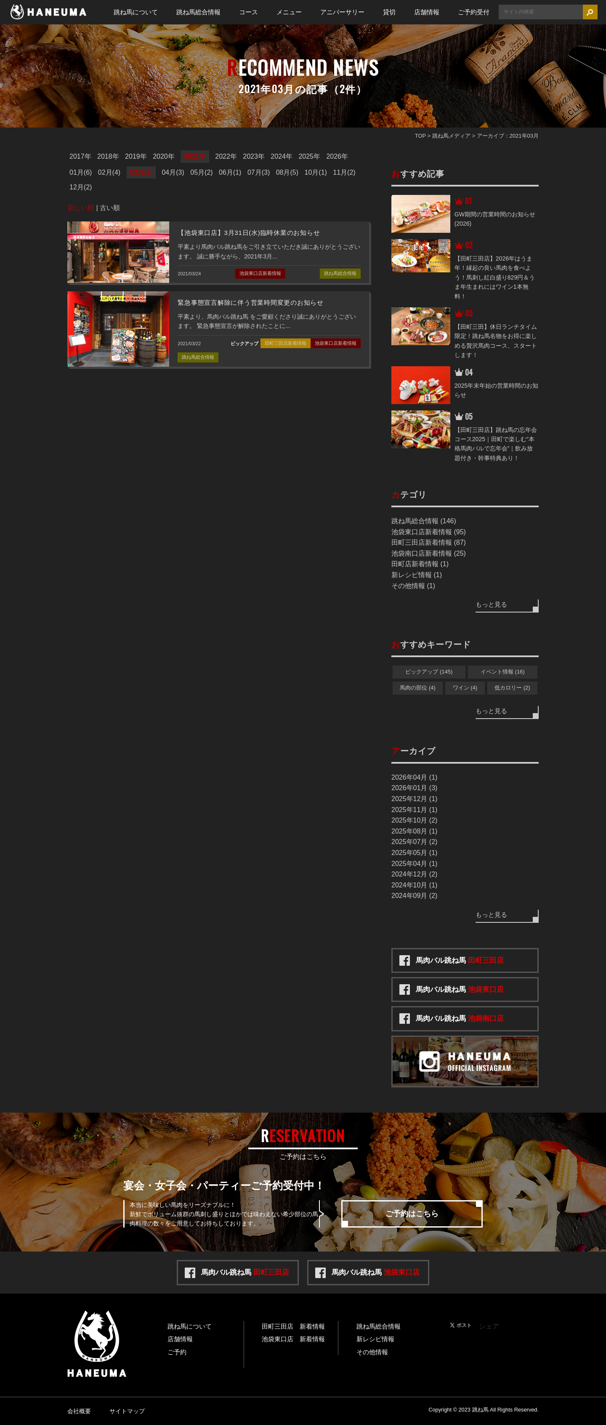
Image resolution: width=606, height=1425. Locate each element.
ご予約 (176, 1352)
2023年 (254, 156)
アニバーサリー (342, 12)
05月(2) (201, 172)
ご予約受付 (473, 12)
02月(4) (109, 172)
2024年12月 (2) (414, 874)
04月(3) (173, 172)
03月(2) (141, 172)
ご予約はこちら (412, 1213)
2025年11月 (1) (414, 809)
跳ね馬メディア (451, 136)
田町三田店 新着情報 (293, 1326)
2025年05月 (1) (414, 852)
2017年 (80, 156)
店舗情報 (426, 12)
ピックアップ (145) (428, 672)
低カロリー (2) (512, 688)
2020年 (164, 156)
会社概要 (79, 1411)
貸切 (389, 12)
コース (248, 12)
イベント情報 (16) (503, 672)
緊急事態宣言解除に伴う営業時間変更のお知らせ (251, 302)
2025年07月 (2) (414, 841)
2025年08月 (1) (414, 831)
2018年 (108, 156)
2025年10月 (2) (414, 820)
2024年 (281, 156)
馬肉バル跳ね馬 (460, 960)
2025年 (309, 156)
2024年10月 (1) (414, 885)
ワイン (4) (465, 688)
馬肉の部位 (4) (418, 688)
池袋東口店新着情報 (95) (428, 531)
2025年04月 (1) (414, 863)
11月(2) (344, 172)
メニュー (289, 12)
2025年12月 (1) (414, 798)
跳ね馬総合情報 (198, 12)
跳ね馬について (136, 12)
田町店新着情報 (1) (420, 563)
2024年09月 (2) (414, 895)
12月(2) (80, 187)
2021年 (195, 156)
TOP (420, 136)
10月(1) (316, 172)
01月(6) (80, 172)
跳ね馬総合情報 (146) (423, 521)
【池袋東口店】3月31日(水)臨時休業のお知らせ (249, 232)
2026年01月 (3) (414, 787)
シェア (489, 1326)
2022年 (226, 156)
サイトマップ (127, 1411)
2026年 (337, 156)
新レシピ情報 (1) (416, 574)
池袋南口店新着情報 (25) (428, 553)
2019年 (136, 156)
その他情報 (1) (413, 585)
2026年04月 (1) (414, 777)
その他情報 (372, 1352)
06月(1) (230, 172)
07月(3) (258, 172)
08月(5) (287, 172)
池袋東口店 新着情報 (293, 1338)
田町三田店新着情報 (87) (428, 542)
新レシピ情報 (375, 1338)
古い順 (110, 207)
